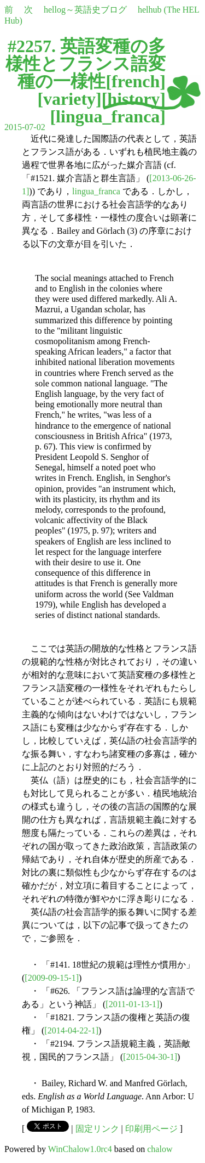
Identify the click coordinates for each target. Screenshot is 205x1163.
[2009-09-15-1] (52, 977)
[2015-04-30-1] (150, 1056)
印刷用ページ (151, 1128)
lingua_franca (108, 116)
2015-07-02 (24, 127)
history (133, 99)
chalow (159, 1149)
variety (69, 99)
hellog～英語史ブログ (85, 9)
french (136, 81)
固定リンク (97, 1128)
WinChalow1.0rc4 (80, 1149)
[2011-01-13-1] (132, 1004)
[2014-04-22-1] (71, 1030)
